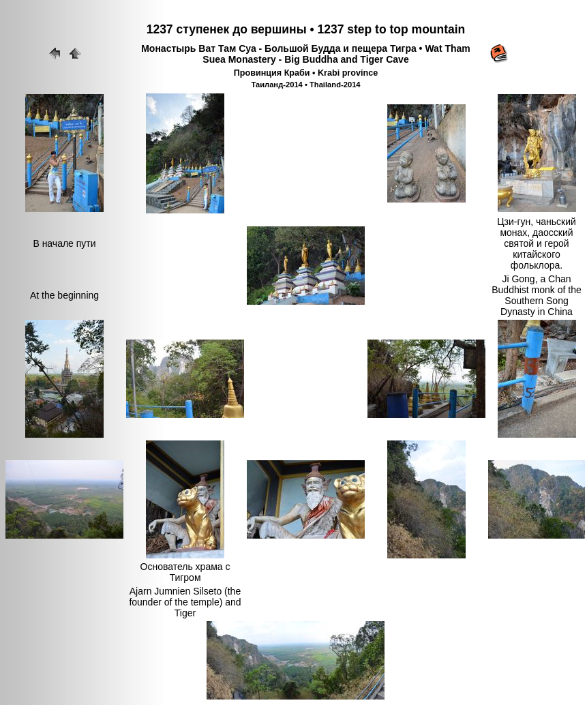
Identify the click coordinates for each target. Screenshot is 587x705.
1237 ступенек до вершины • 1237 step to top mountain (306, 29)
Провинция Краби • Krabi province (306, 73)
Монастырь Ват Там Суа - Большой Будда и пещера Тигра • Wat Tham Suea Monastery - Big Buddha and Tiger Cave (305, 54)
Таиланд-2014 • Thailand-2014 (305, 84)
